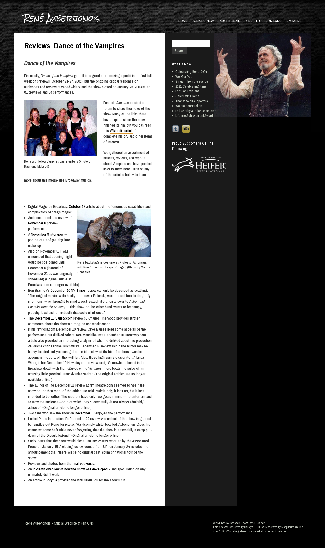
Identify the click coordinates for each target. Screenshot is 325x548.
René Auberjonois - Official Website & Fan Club (59, 523)
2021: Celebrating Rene (191, 86)
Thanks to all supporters (191, 101)
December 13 (84, 413)
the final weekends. (81, 463)
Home (183, 21)
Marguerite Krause (292, 527)
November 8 (37, 223)
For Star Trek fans (187, 91)
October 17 (77, 206)
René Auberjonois (61, 18)
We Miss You (183, 76)
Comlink (294, 21)
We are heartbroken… (190, 106)
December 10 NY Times (68, 290)
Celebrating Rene (187, 96)
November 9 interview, (47, 234)
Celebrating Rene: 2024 (191, 71)
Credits (253, 21)
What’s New (203, 21)
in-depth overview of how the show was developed (70, 469)
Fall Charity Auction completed (195, 111)
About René (230, 21)
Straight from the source (191, 81)
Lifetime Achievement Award (194, 115)
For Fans (274, 21)
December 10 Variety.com (53, 318)
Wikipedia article (121, 130)
